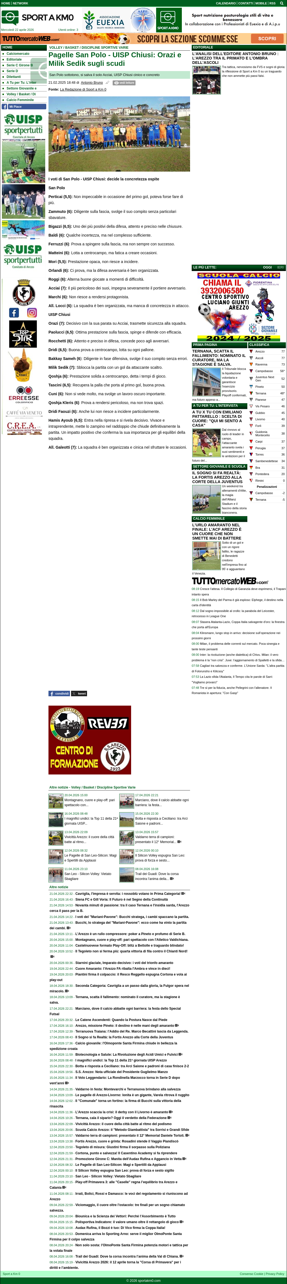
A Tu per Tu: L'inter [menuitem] (19, 83)
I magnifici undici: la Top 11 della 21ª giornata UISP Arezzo (121, 1060)
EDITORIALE (203, 47)
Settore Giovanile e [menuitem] (19, 88)
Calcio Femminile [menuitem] (18, 100)
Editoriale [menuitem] (12, 59)
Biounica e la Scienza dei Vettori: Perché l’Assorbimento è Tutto (125, 1216)
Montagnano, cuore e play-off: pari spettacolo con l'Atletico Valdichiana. (132, 940)
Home (7, 47)
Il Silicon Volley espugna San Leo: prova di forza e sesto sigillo (124, 1170)
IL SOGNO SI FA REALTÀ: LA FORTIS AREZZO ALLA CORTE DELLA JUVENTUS (217, 477)
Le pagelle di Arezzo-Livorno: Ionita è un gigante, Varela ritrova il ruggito (132, 1095)
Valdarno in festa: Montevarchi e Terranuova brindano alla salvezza (128, 1089)
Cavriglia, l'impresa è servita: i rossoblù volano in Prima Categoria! (128, 894)
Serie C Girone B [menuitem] (17, 65)
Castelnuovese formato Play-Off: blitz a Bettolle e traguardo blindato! (129, 945)
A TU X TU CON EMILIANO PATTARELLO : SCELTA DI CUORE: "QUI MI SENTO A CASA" (217, 418)
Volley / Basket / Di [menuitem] (19, 94)
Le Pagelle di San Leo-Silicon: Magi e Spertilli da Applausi (120, 1165)
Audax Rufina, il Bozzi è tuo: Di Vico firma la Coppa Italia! (120, 1228)
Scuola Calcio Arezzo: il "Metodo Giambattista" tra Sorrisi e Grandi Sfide (132, 1130)
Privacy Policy (275, 1273)
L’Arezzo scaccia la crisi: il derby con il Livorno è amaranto (121, 1112)
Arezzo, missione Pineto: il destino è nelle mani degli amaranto (124, 1026)
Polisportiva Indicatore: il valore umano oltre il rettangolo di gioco (127, 1222)
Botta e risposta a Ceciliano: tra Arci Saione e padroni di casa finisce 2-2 (132, 1066)
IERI (280, 267)
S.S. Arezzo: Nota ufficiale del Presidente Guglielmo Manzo (121, 1072)
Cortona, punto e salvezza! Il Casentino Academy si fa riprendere (126, 1153)
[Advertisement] (239, 180)
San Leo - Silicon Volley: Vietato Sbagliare (108, 1176)
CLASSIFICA (259, 345)
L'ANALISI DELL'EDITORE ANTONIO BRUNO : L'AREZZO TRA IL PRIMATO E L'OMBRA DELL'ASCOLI (235, 58)
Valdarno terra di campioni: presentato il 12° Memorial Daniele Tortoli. (130, 1135)
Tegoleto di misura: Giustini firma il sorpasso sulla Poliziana (122, 1147)
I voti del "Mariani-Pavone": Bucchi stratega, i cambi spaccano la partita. (132, 917)
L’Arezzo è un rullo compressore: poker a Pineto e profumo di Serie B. (130, 934)
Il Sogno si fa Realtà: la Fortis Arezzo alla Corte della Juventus (124, 1037)
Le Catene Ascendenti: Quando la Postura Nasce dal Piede (121, 1020)
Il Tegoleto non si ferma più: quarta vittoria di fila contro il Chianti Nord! (131, 951)
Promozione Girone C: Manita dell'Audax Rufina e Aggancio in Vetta (128, 1159)
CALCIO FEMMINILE (209, 519)
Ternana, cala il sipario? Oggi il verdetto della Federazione (121, 1118)
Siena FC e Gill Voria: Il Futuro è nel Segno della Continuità (121, 899)
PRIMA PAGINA (205, 345)
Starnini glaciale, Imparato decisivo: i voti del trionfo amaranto (124, 963)
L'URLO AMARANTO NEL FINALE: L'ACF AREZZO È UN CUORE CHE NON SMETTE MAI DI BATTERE (217, 531)
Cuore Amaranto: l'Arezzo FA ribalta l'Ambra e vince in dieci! (122, 969)
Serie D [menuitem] (10, 71)
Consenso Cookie (251, 1273)
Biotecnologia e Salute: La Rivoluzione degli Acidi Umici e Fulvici (126, 1055)
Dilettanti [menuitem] (11, 77)
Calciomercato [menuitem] (15, 54)
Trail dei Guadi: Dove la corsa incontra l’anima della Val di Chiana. (127, 1256)
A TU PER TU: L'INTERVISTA (215, 406)
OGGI (267, 267)
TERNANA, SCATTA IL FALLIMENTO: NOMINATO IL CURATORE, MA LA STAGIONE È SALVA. (219, 358)
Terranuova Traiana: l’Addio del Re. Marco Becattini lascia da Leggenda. (132, 1031)
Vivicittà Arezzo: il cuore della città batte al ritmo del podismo (123, 1124)
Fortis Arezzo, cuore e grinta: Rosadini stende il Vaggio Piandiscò (126, 1141)
